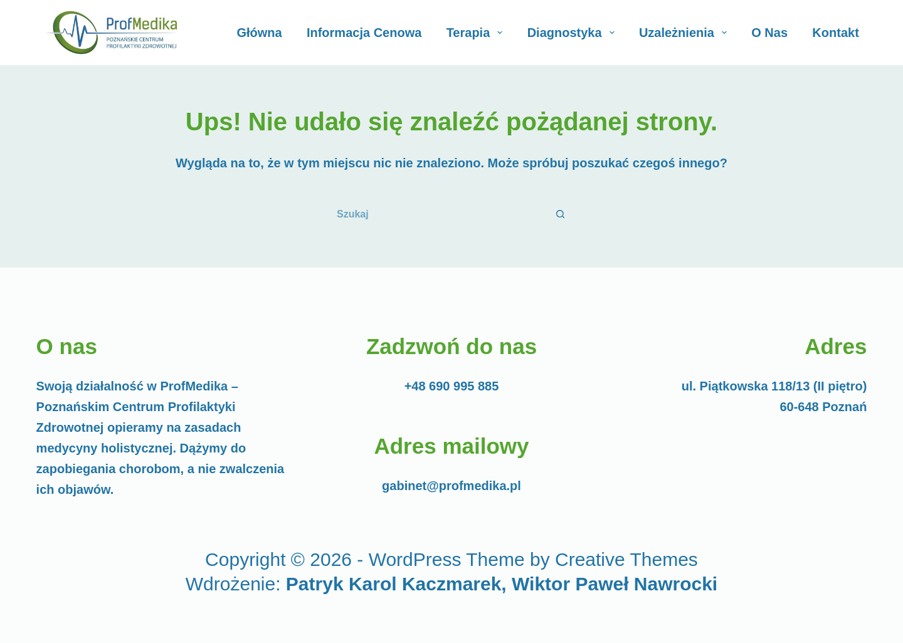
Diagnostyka (573, 32)
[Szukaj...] (436, 214)
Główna (259, 32)
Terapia (477, 32)
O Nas (769, 32)
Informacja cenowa (364, 32)
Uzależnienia (685, 32)
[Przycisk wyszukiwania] (561, 214)
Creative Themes (626, 559)
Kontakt (835, 32)
